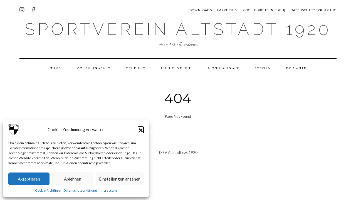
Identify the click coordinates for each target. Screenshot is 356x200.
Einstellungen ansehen (119, 178)
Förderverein (176, 68)
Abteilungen (93, 68)
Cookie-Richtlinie (48, 190)
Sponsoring (223, 68)
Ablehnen (72, 178)
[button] (141, 129)
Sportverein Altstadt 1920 (178, 29)
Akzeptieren (29, 178)
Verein (135, 68)
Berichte (296, 68)
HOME (55, 68)
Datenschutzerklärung (80, 190)
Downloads (200, 10)
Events (262, 68)
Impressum (108, 190)
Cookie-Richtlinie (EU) (264, 10)
